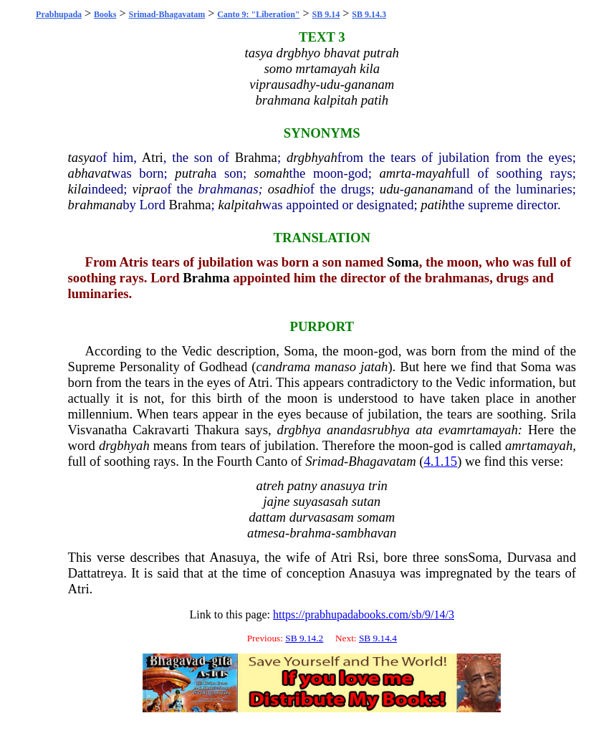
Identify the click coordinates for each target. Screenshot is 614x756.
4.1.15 (441, 461)
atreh (270, 485)
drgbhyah (312, 157)
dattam (267, 517)
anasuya (342, 485)
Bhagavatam (382, 461)
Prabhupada (59, 14)
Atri (152, 157)
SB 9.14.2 (304, 638)
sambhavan (365, 532)
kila (78, 188)
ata (424, 429)
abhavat (89, 173)
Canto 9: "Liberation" (258, 14)
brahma (310, 532)
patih (434, 204)
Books (105, 14)
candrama (283, 366)
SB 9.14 (326, 14)
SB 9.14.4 (378, 638)
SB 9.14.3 (369, 14)
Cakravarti (161, 429)
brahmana (95, 204)
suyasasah (320, 501)
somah (271, 173)
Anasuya (232, 557)
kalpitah (240, 204)
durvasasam (321, 517)
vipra (146, 188)
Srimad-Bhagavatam (167, 14)
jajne (276, 501)
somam (376, 517)
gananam (429, 188)
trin (378, 485)
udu (390, 188)
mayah (433, 173)
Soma (403, 261)
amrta (395, 173)
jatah (374, 366)
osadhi (286, 188)
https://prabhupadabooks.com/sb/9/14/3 (363, 614)
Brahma (256, 157)
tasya (82, 157)
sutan (366, 501)
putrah (193, 173)
